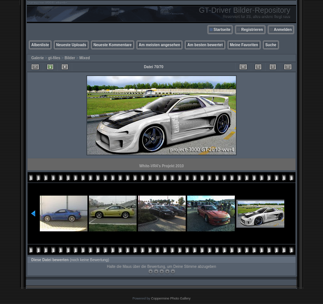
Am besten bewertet (205, 45)
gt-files (54, 58)
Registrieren (252, 30)
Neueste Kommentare (112, 45)
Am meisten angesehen (159, 45)
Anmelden (283, 30)
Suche (270, 45)
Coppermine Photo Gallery (171, 298)
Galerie (37, 58)
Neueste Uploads (71, 45)
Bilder (70, 58)
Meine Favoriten (244, 45)
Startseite (222, 30)
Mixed (84, 58)
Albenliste (40, 45)
